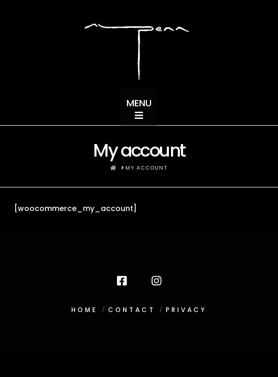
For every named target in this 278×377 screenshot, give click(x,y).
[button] (139, 106)
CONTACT (131, 309)
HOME (84, 309)
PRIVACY (186, 309)
